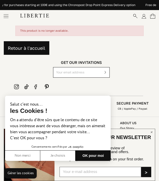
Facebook (36, 86)
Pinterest (46, 86)
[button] (21, 173)
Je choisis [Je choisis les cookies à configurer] (58, 155)
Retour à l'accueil (26, 48)
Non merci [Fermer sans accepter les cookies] (23, 155)
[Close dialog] (151, 132)
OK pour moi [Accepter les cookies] (93, 156)
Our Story (127, 128)
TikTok (26, 86)
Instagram (16, 86)
